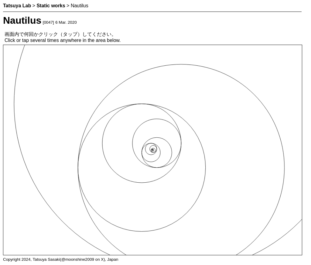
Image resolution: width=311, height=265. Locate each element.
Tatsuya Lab (17, 5)
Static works (50, 5)
